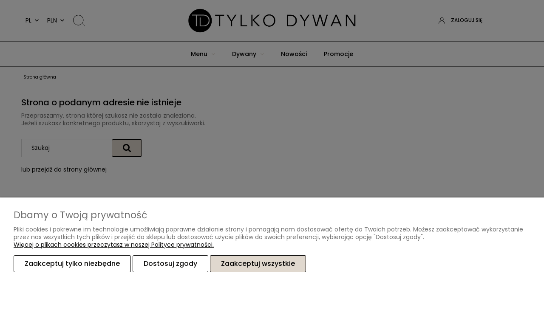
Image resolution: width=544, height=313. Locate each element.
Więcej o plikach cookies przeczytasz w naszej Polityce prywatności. (114, 244)
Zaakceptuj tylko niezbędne (72, 263)
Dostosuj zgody (170, 263)
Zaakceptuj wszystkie (258, 263)
